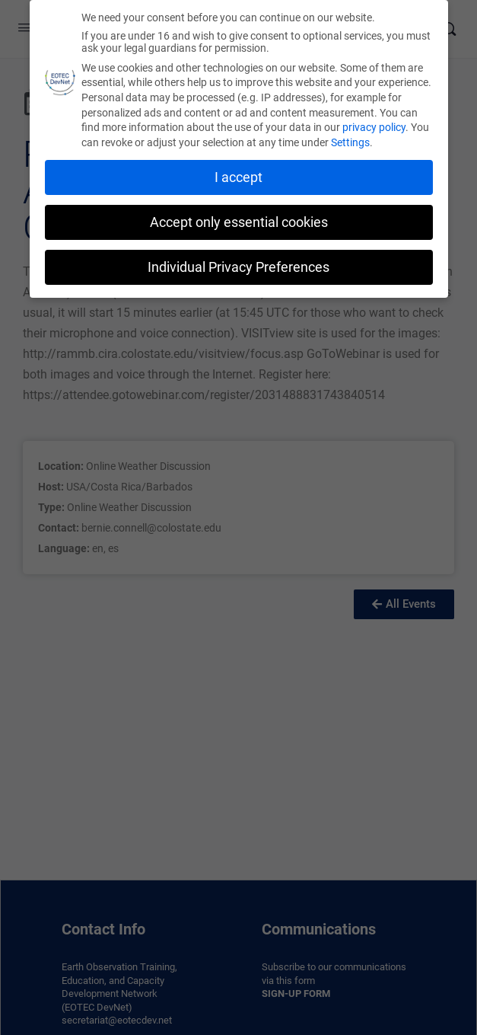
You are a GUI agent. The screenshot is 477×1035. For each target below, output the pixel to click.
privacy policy (373, 124)
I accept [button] (238, 174)
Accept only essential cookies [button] (239, 219)
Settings (350, 139)
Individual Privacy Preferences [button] (238, 263)
